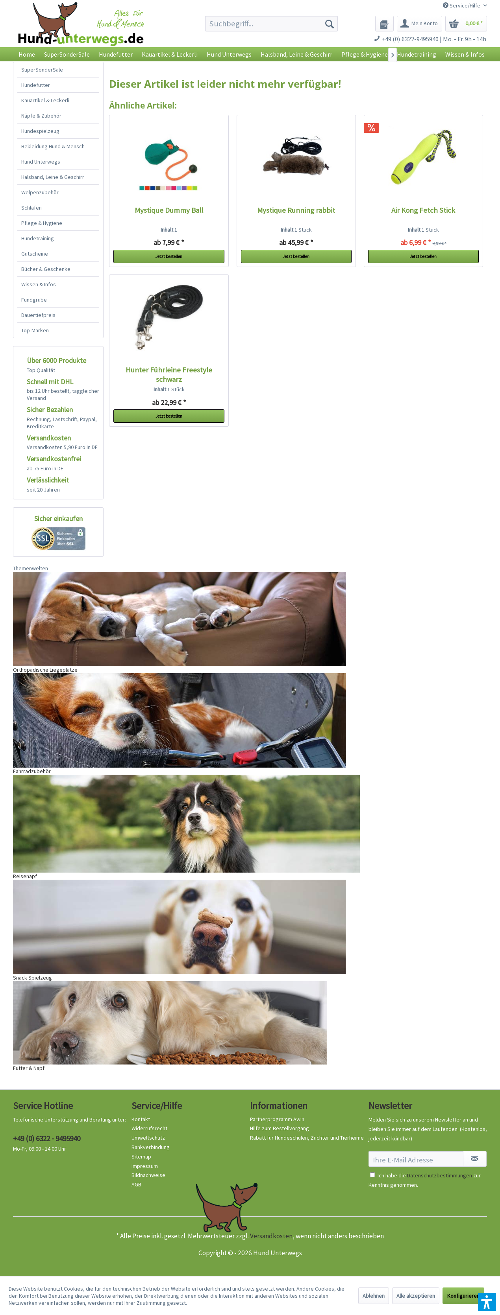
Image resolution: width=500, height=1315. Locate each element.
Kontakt (140, 1119)
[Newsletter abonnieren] (475, 1159)
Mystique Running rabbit (296, 210)
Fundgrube (34, 299)
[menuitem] (271, 23)
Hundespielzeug (40, 130)
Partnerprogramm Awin (277, 1119)
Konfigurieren (463, 1295)
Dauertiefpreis (38, 315)
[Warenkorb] (466, 23)
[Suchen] (329, 23)
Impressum (144, 1166)
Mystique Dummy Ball (169, 210)
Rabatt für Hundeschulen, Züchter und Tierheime (307, 1137)
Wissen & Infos (38, 284)
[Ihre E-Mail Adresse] (416, 1159)
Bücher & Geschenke (45, 269)
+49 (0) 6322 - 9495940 (46, 1138)
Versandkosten (271, 1236)
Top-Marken (35, 330)
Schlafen (31, 207)
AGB (136, 1184)
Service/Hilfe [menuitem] (462, 5)
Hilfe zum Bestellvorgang (279, 1128)
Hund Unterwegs (40, 161)
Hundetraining (37, 238)
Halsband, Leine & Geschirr (52, 176)
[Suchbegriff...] (271, 23)
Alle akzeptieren (415, 1295)
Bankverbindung (150, 1147)
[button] (487, 1302)
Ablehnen (374, 1295)
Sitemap (141, 1156)
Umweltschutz (148, 1137)
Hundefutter (35, 84)
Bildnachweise (148, 1175)
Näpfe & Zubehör (41, 115)
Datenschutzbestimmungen (439, 1175)
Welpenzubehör (40, 192)
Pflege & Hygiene (41, 223)
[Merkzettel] (384, 23)
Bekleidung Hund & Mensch (53, 146)
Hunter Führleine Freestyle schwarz (169, 374)
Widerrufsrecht (149, 1128)
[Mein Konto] (419, 23)
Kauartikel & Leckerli (45, 100)
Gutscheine (34, 253)
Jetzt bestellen (169, 256)
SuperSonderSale (42, 69)
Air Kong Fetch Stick (423, 210)
